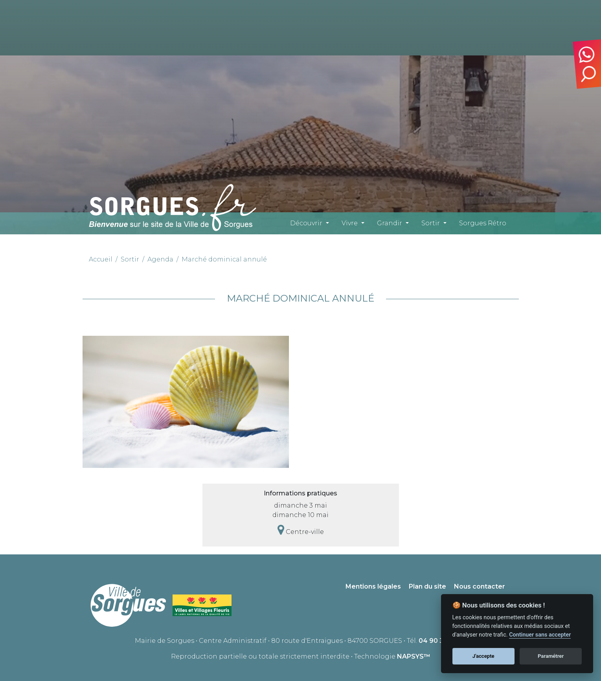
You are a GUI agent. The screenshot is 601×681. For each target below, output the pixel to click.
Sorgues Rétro (482, 223)
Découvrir (306, 223)
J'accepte (483, 656)
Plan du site (427, 586)
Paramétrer (551, 656)
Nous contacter (479, 586)
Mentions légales (373, 586)
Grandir (389, 223)
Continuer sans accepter (540, 634)
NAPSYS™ (413, 656)
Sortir (430, 223)
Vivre (350, 223)
